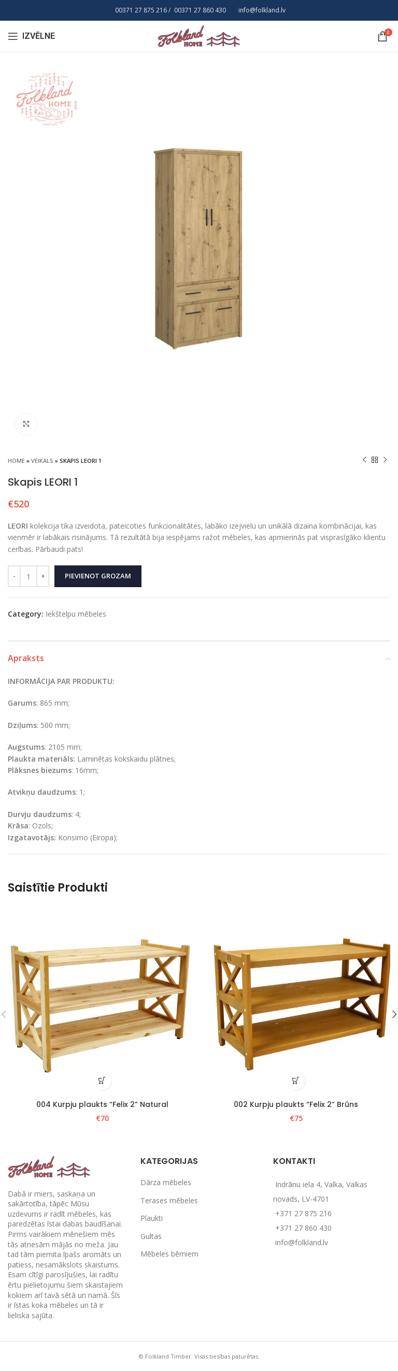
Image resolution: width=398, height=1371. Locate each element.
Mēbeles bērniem (169, 1254)
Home (16, 460)
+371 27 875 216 (303, 1213)
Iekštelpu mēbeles (76, 614)
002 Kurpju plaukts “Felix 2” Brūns (296, 1104)
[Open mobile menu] (31, 36)
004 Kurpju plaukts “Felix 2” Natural (102, 1104)
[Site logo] (199, 35)
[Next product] (385, 460)
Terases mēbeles (169, 1200)
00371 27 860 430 (200, 10)
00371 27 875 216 (141, 10)
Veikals (42, 460)
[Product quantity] (28, 576)
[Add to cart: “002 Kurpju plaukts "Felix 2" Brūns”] (296, 1081)
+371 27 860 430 (303, 1228)
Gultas (151, 1236)
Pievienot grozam (98, 575)
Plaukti (151, 1218)
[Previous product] (364, 460)
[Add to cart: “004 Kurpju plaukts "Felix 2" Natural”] (102, 1081)
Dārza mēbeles (165, 1182)
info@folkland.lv (262, 10)
